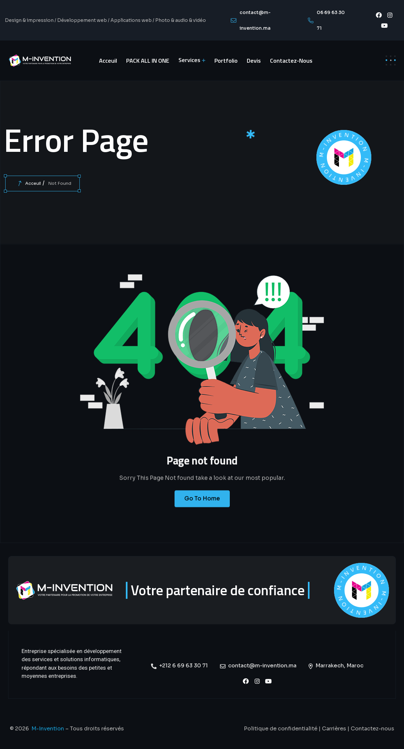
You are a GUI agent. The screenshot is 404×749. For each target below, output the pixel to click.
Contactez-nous (372, 728)
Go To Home (202, 505)
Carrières (334, 728)
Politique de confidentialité (280, 728)
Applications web (131, 20)
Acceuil (33, 183)
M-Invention (47, 728)
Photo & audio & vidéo (180, 20)
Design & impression (29, 20)
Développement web (82, 20)
